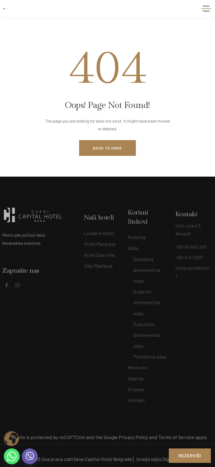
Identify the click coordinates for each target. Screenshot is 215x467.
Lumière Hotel (99, 237)
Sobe (133, 246)
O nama (136, 388)
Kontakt (136, 398)
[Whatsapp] (12, 456)
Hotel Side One (99, 258)
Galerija (136, 376)
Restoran (137, 366)
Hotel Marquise (100, 247)
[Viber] (30, 456)
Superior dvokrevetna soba (146, 300)
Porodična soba (149, 355)
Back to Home (107, 148)
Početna (137, 236)
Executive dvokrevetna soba (146, 333)
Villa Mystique (98, 269)
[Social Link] (14, 285)
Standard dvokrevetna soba (146, 268)
